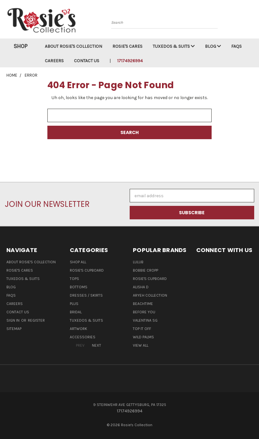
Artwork (78, 328)
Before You (144, 312)
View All (140, 345)
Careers (54, 60)
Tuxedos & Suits (174, 46)
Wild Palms (143, 337)
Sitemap (13, 328)
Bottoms (78, 287)
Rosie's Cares (127, 46)
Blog (213, 46)
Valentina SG (145, 320)
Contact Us (86, 60)
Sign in (13, 320)
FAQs (236, 46)
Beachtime (143, 303)
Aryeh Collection (150, 295)
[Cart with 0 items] (252, 21)
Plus (74, 303)
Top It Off (142, 328)
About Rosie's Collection (73, 46)
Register (36, 320)
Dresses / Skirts (86, 295)
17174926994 (130, 60)
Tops (74, 278)
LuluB (138, 262)
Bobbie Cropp (145, 270)
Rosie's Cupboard (87, 270)
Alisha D (141, 287)
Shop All (78, 262)
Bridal (76, 312)
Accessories (82, 337)
